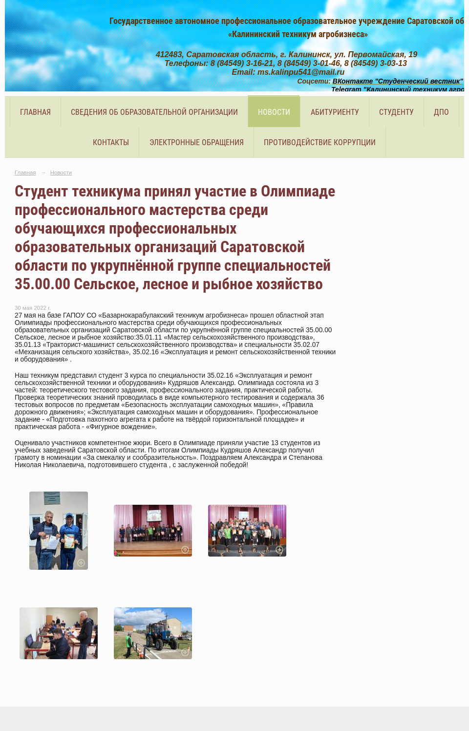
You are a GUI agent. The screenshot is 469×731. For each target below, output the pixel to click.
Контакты (111, 142)
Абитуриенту (335, 112)
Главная (35, 112)
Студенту (396, 112)
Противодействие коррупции (320, 142)
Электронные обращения (196, 142)
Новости (274, 112)
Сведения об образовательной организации (154, 112)
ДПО (441, 112)
